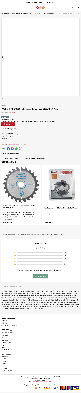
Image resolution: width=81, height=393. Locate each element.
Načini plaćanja (5, 362)
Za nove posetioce (6, 355)
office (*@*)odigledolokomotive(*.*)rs (42, 387)
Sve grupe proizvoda (7, 376)
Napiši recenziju (40, 282)
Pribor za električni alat (25, 13)
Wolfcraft (4, 111)
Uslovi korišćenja (6, 360)
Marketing (4, 374)
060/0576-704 (52, 2)
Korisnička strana (6, 348)
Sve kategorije (5, 13)
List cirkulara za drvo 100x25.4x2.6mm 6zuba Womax (60, 214)
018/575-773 (30, 2)
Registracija (4, 346)
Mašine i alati (14, 13)
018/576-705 (44, 2)
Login (3, 343)
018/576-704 (37, 2)
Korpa (3, 350)
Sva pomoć (4, 357)
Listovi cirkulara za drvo (49, 13)
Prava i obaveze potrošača (35, 314)
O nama (3, 367)
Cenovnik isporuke (6, 371)
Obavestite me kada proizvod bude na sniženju (14, 150)
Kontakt (3, 369)
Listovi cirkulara (37, 13)
